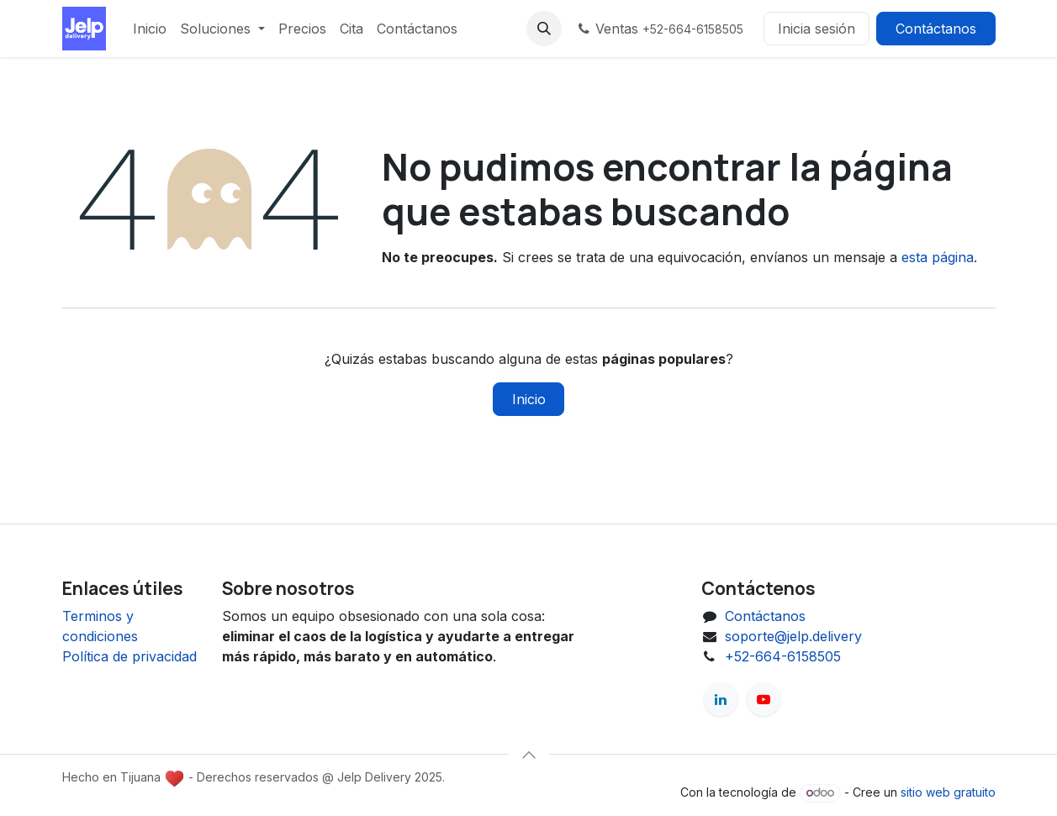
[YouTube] (763, 699)
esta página (937, 257)
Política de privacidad (129, 656)
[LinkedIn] (720, 699)
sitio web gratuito (948, 792)
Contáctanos (936, 28)
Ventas (659, 28)
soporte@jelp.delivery (793, 636)
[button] (544, 28)
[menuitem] (149, 28)
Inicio (529, 399)
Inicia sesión (816, 28)
